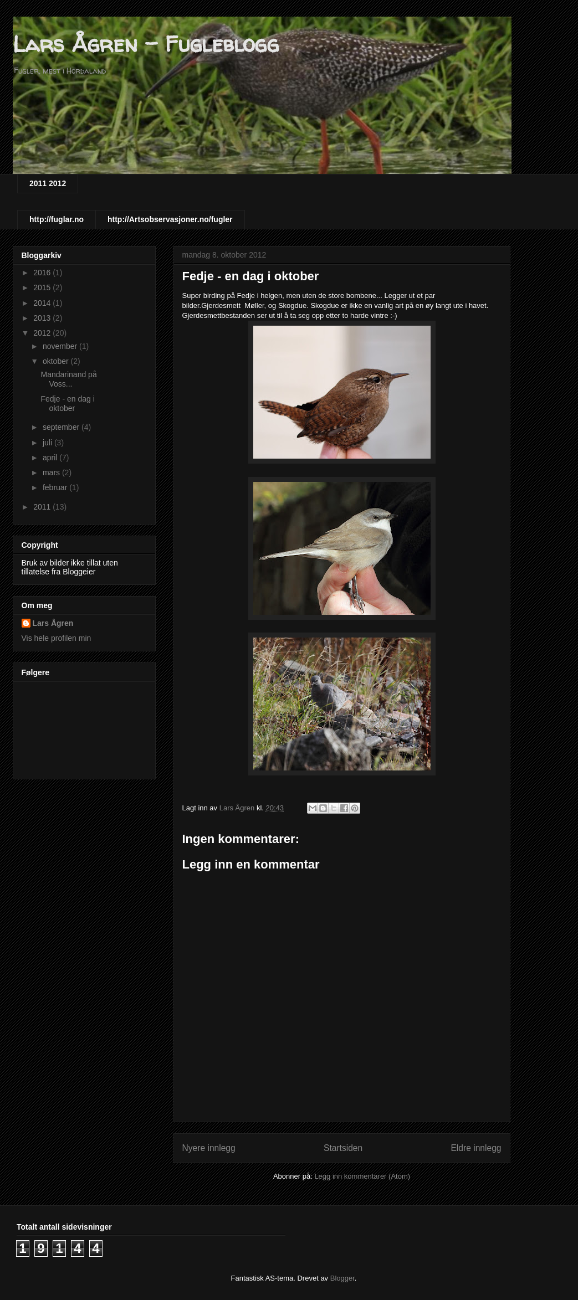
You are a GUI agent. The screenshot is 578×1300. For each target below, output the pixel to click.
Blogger (342, 1278)
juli (48, 442)
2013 (43, 318)
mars (52, 472)
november (61, 346)
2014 (43, 303)
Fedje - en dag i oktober (67, 403)
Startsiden (343, 1148)
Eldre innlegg (476, 1148)
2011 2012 (47, 183)
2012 (43, 332)
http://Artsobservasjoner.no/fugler (170, 219)
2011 (43, 506)
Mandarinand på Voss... (68, 379)
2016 (43, 272)
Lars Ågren (53, 623)
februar (56, 487)
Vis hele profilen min (56, 638)
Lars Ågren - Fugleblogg (146, 44)
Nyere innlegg (209, 1148)
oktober (57, 361)
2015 (43, 287)
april (51, 457)
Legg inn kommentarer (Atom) (362, 1176)
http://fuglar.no (56, 219)
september (62, 427)
